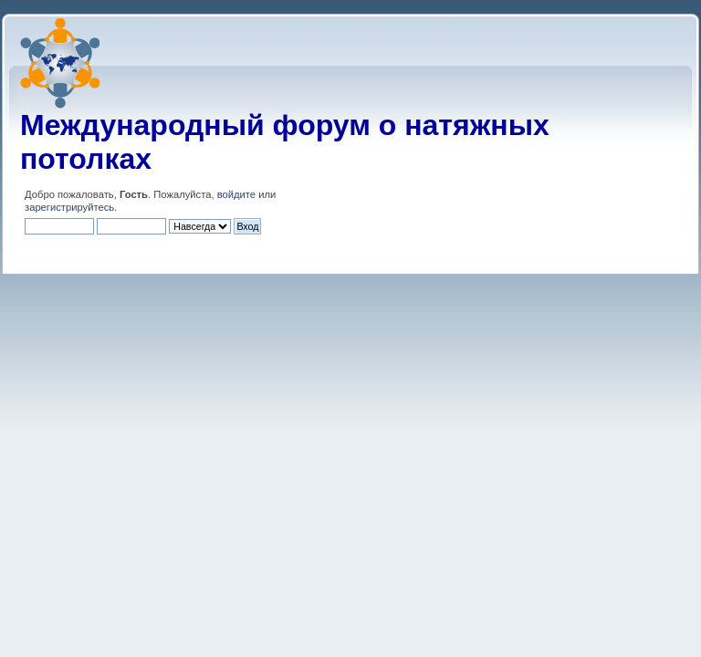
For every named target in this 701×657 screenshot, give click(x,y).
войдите (236, 194)
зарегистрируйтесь (69, 207)
